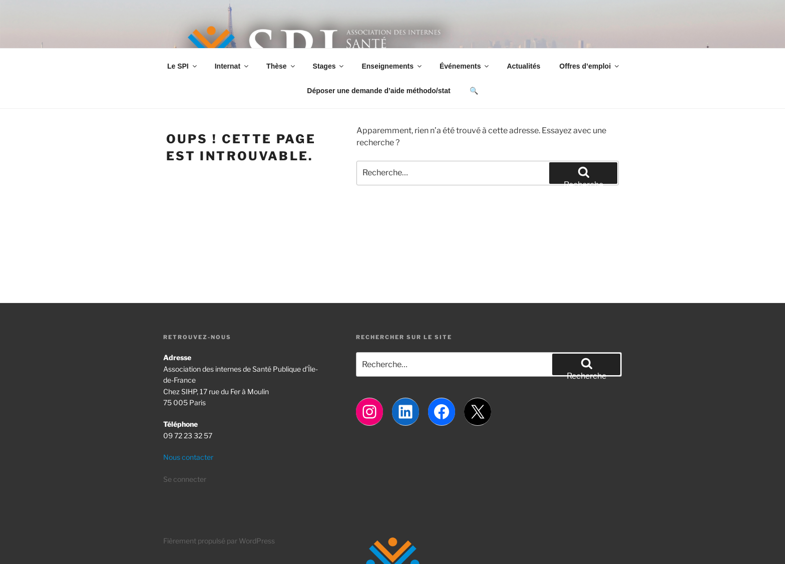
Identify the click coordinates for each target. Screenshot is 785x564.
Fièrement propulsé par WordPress (219, 540)
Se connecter (184, 479)
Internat (232, 66)
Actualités (523, 66)
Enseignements (392, 66)
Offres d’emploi (589, 66)
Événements (465, 66)
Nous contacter (188, 457)
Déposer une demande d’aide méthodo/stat (378, 91)
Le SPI (182, 66)
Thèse (281, 66)
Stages (329, 66)
